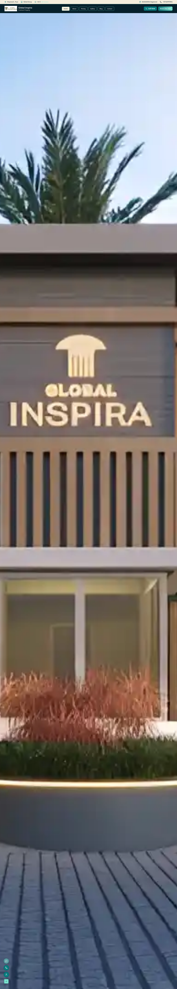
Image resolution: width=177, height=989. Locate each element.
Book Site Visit (165, 8)
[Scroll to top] (6, 981)
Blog (101, 9)
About (74, 9)
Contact (109, 9)
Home (66, 9)
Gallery (92, 9)
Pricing (83, 9)
